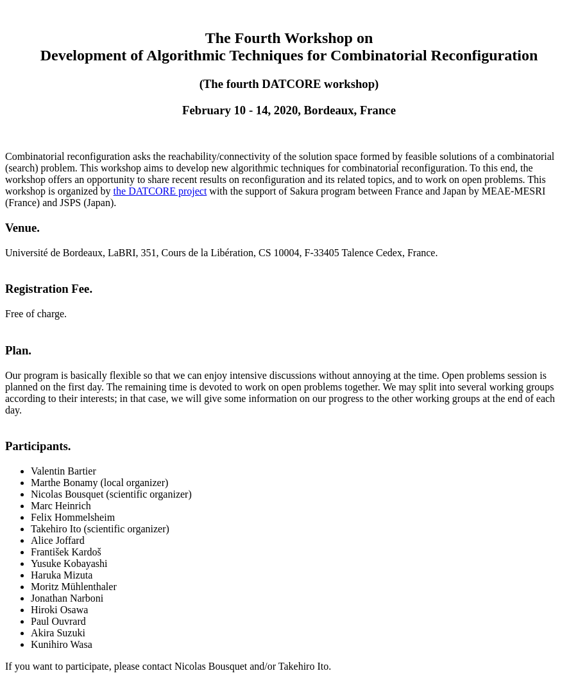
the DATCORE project (160, 191)
